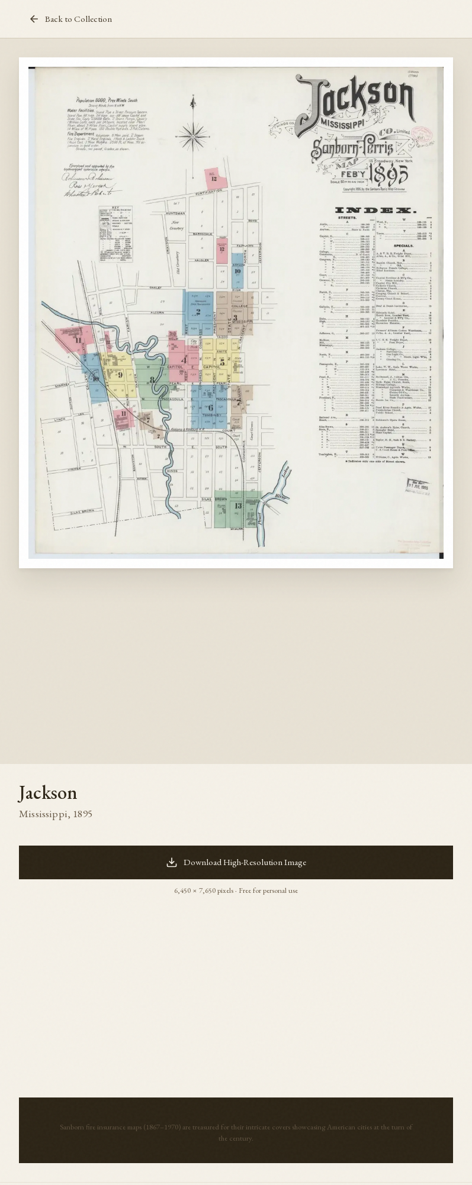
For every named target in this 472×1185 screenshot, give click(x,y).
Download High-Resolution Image (236, 862)
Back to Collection (70, 19)
